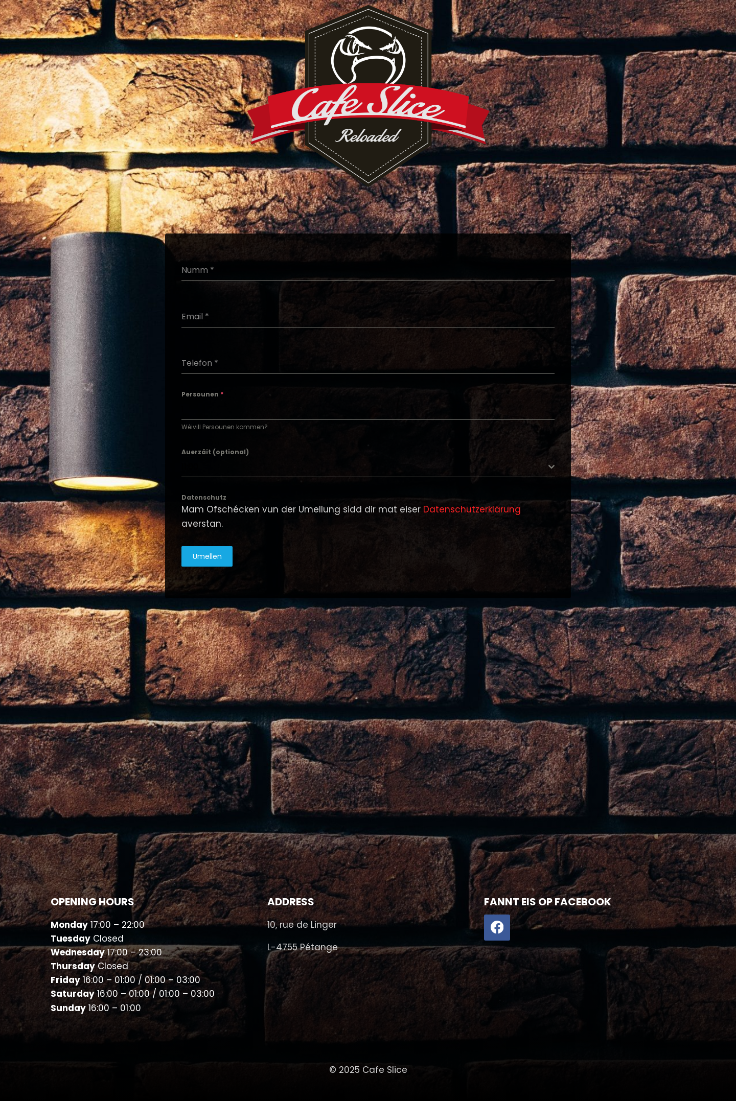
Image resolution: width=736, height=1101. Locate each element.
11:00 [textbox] (189, 467)
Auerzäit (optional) (215, 452)
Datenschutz (203, 497)
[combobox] (368, 467)
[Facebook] (497, 928)
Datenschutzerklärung (472, 509)
